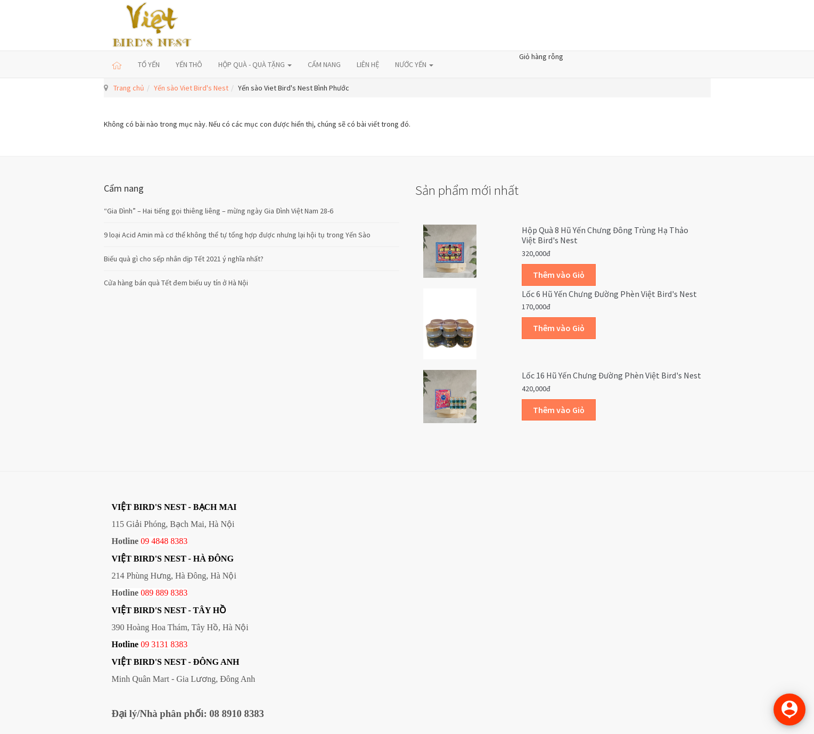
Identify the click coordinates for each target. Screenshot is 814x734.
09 (145, 644)
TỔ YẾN (149, 64)
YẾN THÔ (189, 64)
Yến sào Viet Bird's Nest (191, 88)
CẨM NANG (324, 64)
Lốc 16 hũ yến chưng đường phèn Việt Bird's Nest (611, 375)
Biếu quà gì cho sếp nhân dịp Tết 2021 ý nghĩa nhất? (184, 258)
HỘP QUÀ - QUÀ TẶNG (255, 64)
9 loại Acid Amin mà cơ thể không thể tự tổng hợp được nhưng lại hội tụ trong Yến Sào (237, 235)
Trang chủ (128, 88)
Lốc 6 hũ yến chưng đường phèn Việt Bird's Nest (609, 293)
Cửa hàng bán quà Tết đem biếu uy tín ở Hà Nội (176, 282)
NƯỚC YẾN (414, 64)
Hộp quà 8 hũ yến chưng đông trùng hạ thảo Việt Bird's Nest (605, 235)
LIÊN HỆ (368, 64)
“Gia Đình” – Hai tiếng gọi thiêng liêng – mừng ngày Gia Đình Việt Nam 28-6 (218, 211)
